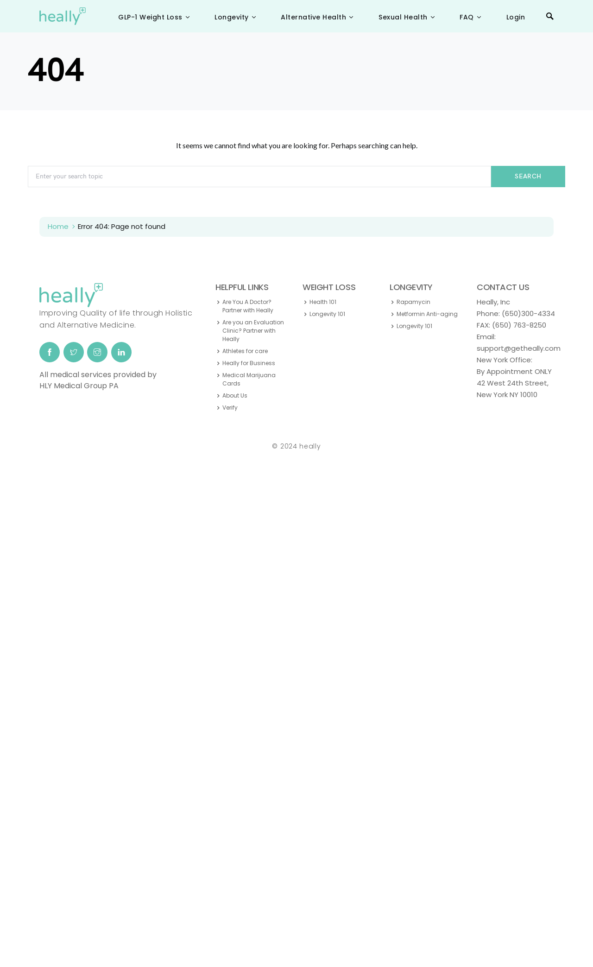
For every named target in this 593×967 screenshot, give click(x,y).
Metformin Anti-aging (427, 314)
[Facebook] (49, 352)
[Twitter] (73, 352)
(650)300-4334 (528, 313)
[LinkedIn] (121, 352)
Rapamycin (413, 302)
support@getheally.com (519, 348)
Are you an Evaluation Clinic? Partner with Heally (253, 330)
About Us (234, 395)
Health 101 (322, 302)
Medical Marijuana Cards (249, 379)
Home (58, 226)
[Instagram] (97, 352)
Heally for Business (248, 363)
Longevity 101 (327, 314)
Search (528, 176)
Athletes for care (245, 351)
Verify (230, 407)
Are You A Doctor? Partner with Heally (247, 306)
